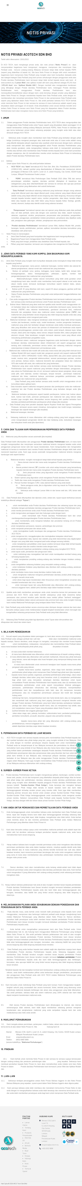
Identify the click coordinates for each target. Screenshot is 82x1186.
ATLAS (27, 1143)
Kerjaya (27, 1156)
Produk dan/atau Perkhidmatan (53, 442)
